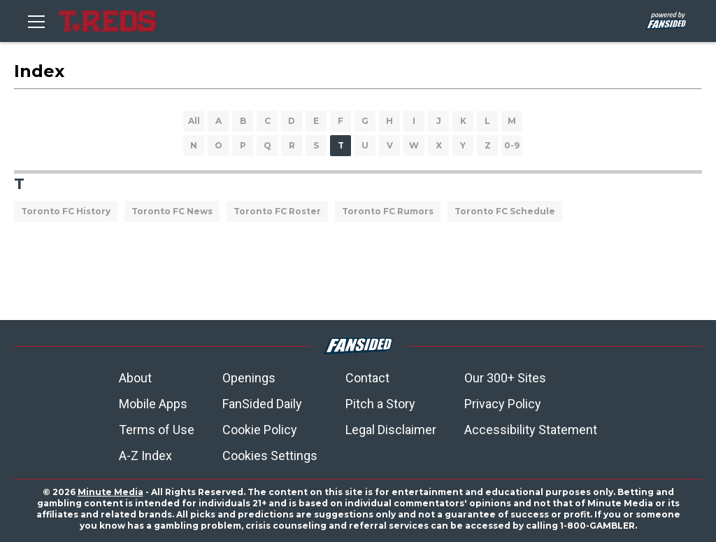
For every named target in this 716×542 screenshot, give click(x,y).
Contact (367, 377)
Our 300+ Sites (505, 377)
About (135, 377)
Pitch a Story (380, 403)
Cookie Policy (259, 429)
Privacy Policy (502, 403)
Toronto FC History (65, 211)
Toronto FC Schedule (504, 211)
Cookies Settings (269, 455)
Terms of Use (156, 429)
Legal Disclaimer (390, 429)
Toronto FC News (172, 211)
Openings (248, 377)
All (194, 121)
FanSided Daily (262, 403)
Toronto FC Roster (277, 211)
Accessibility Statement (530, 429)
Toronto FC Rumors (388, 211)
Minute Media (110, 492)
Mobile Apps (153, 403)
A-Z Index (145, 455)
